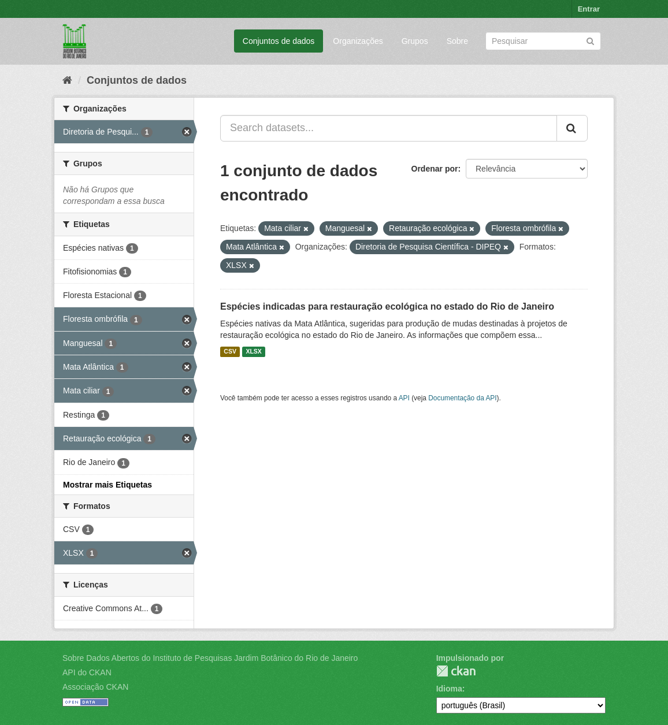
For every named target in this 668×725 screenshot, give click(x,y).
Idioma (449, 688)
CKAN (456, 671)
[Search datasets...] (388, 128)
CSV (230, 351)
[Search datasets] (543, 41)
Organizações (358, 41)
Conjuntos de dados (279, 41)
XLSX (253, 351)
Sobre (457, 41)
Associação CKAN (95, 686)
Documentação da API (462, 398)
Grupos (415, 41)
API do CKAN (87, 672)
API (404, 398)
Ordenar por (434, 168)
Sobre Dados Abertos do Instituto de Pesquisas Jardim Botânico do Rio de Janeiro (210, 658)
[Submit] (590, 40)
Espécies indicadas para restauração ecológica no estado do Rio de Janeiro (387, 306)
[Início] (67, 80)
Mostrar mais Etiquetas (107, 484)
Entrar (589, 9)
